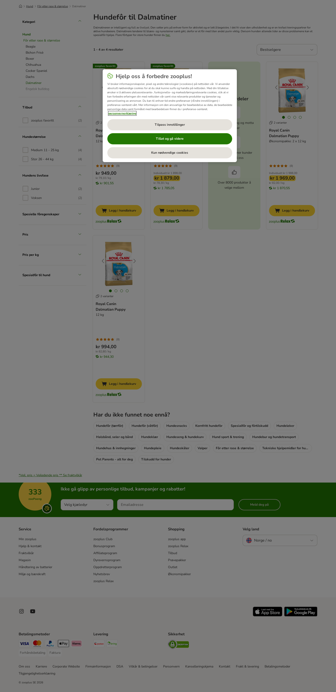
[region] (170, 115)
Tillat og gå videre (170, 138)
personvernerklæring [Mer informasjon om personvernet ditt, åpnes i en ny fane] (122, 113)
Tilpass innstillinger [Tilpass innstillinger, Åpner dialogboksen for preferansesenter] (170, 124)
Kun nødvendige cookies (169, 152)
